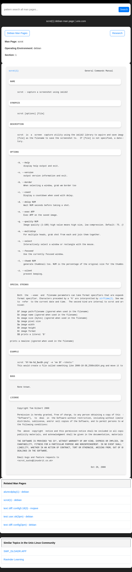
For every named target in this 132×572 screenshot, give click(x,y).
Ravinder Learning (14, 559)
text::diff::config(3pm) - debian (20, 524)
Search (124, 9)
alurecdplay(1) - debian (16, 491)
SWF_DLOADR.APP (15, 551)
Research (117, 33)
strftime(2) (106, 298)
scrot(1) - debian (13, 500)
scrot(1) (14, 71)
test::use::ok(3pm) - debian (18, 516)
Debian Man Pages (17, 33)
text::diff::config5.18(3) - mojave (21, 508)
